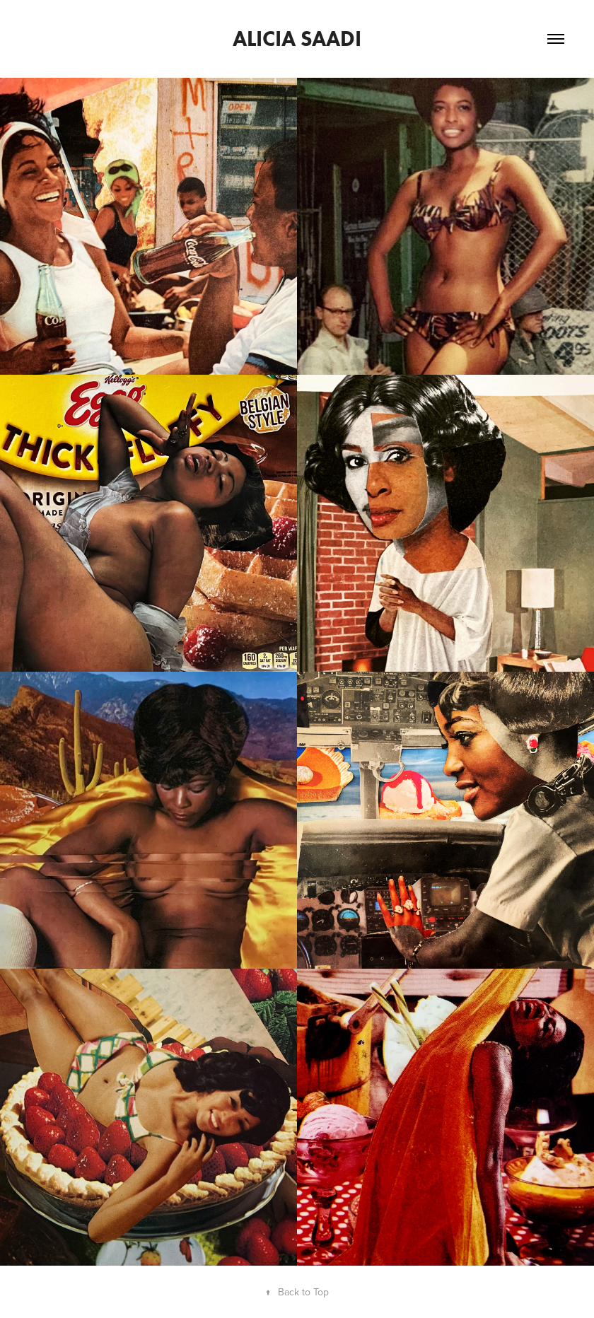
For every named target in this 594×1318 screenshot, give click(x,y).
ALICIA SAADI (297, 38)
